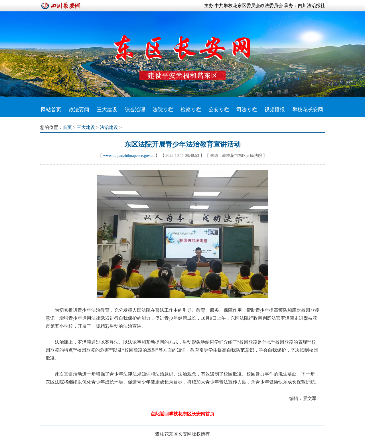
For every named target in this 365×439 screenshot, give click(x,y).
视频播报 (274, 109)
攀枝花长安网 (307, 109)
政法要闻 (79, 109)
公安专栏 (218, 109)
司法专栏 (246, 109)
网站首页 (51, 109)
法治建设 (109, 127)
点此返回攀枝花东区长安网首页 (182, 413)
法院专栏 (163, 109)
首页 (67, 127)
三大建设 (107, 109)
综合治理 (135, 109)
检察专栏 (191, 109)
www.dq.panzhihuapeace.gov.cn (128, 155)
